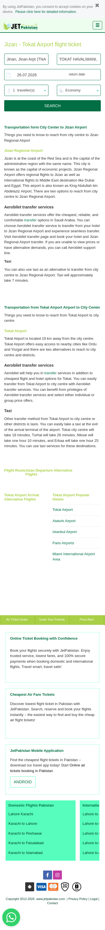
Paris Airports (63, 543)
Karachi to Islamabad (25, 853)
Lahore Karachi (20, 814)
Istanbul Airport (65, 532)
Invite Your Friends (52, 619)
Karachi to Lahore (22, 823)
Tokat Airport (63, 510)
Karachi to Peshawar (25, 833)
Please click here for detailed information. (46, 12)
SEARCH (52, 106)
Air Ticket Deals (17, 619)
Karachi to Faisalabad (26, 843)
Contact (52, 903)
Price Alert (87, 619)
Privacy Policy (77, 899)
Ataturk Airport (64, 521)
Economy (73, 90)
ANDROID (23, 782)
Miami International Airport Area (74, 556)
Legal (94, 899)
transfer (30, 220)
